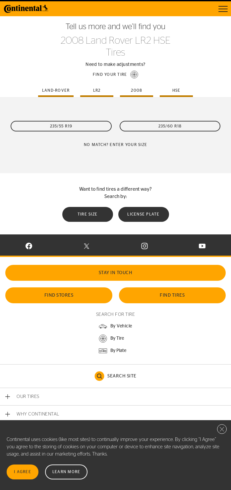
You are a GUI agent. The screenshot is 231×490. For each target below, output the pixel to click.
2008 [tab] (136, 90)
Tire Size (87, 214)
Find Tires (172, 295)
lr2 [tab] (97, 90)
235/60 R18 (170, 126)
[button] (116, 74)
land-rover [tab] (56, 90)
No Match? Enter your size (115, 145)
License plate (143, 214)
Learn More (66, 472)
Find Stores (59, 295)
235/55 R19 (61, 126)
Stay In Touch (116, 272)
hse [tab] (176, 90)
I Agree (22, 472)
